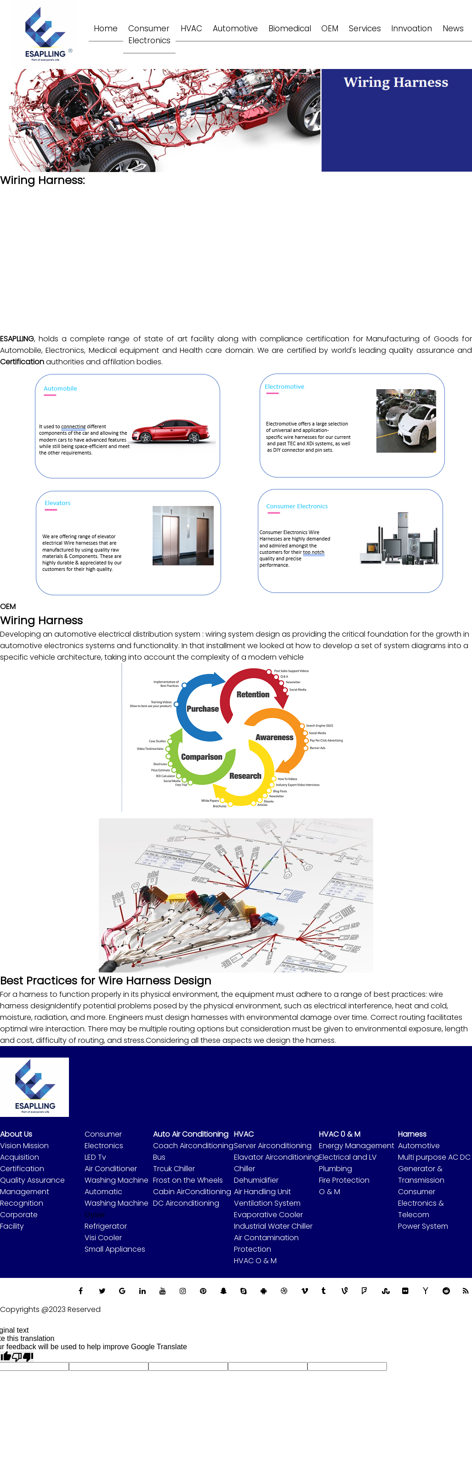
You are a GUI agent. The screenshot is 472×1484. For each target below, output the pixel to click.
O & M (329, 1191)
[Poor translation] (22, 1356)
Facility (12, 1226)
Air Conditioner (111, 1168)
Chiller (244, 1168)
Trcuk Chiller (174, 1168)
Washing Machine (116, 1180)
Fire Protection (344, 1180)
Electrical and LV (348, 1157)
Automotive (419, 1145)
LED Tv (95, 1157)
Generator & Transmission (421, 1174)
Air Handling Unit (262, 1191)
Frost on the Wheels (188, 1180)
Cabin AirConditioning (192, 1191)
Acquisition (19, 1157)
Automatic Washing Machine (116, 1197)
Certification (22, 1168)
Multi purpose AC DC (434, 1157)
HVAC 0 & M (339, 1134)
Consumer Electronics (104, 1140)
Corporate (19, 1214)
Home (106, 28)
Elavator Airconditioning (276, 1157)
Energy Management (356, 1145)
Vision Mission (24, 1145)
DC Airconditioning (186, 1203)
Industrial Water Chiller (273, 1226)
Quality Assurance (32, 1180)
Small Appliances (115, 1249)
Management (24, 1191)
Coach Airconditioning (193, 1145)
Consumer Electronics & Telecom (421, 1203)
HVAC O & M (255, 1260)
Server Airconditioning (273, 1145)
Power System (423, 1226)
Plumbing (335, 1168)
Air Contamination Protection (266, 1243)
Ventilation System (267, 1203)
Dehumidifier (256, 1180)
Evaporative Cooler (268, 1214)
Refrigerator (106, 1226)
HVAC (195, 28)
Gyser (95, 1214)
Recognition (21, 1203)
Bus (159, 1157)
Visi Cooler (103, 1237)
